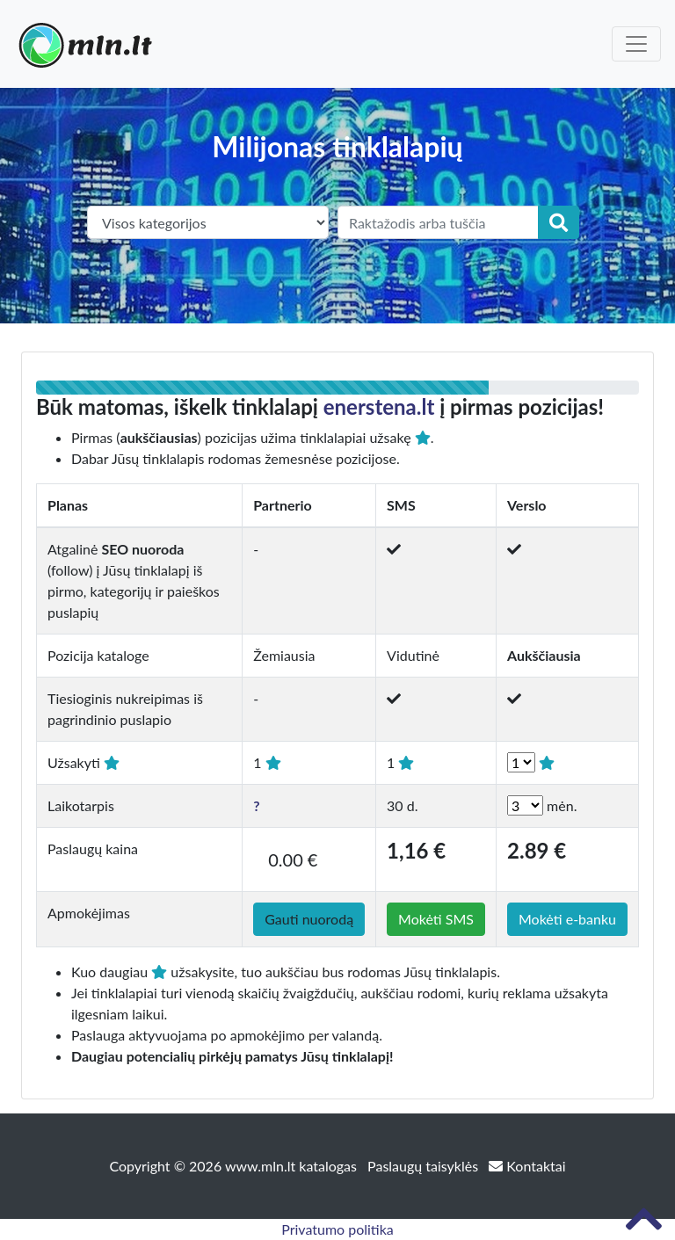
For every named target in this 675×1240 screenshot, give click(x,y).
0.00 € (292, 859)
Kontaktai (527, 1165)
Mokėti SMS (436, 918)
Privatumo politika (337, 1229)
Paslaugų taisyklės (424, 1165)
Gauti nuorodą (309, 918)
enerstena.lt (379, 406)
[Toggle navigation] (636, 44)
